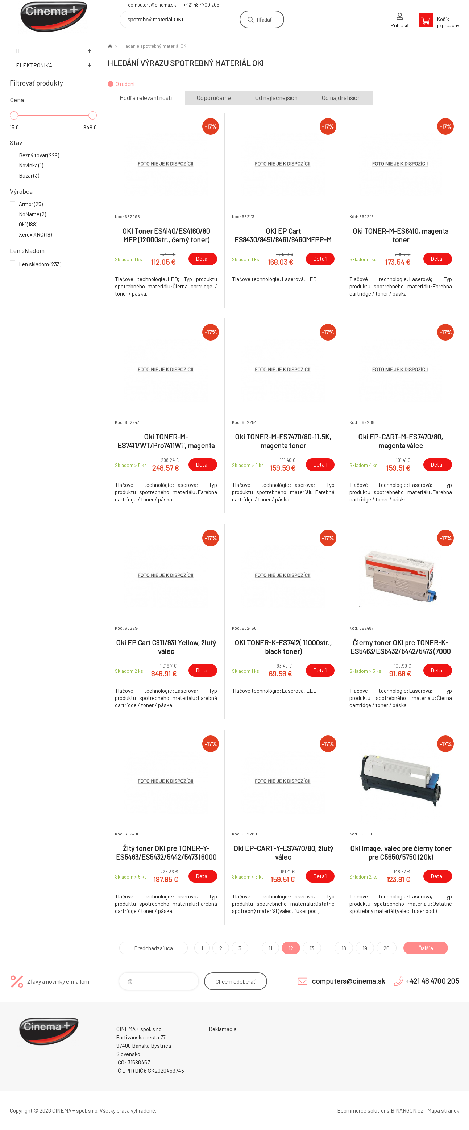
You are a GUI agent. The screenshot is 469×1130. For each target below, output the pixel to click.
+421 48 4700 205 (201, 5)
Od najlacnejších (276, 97)
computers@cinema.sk (152, 5)
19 (364, 948)
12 (291, 948)
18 (343, 948)
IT (56, 50)
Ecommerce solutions (363, 1110)
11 (270, 948)
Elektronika (56, 65)
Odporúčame (214, 97)
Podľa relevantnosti (146, 97)
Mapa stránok (443, 1110)
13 (312, 948)
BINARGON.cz (407, 1110)
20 (386, 948)
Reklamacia (223, 1029)
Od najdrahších (341, 97)
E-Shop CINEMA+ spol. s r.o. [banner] (53, 17)
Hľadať (264, 19)
